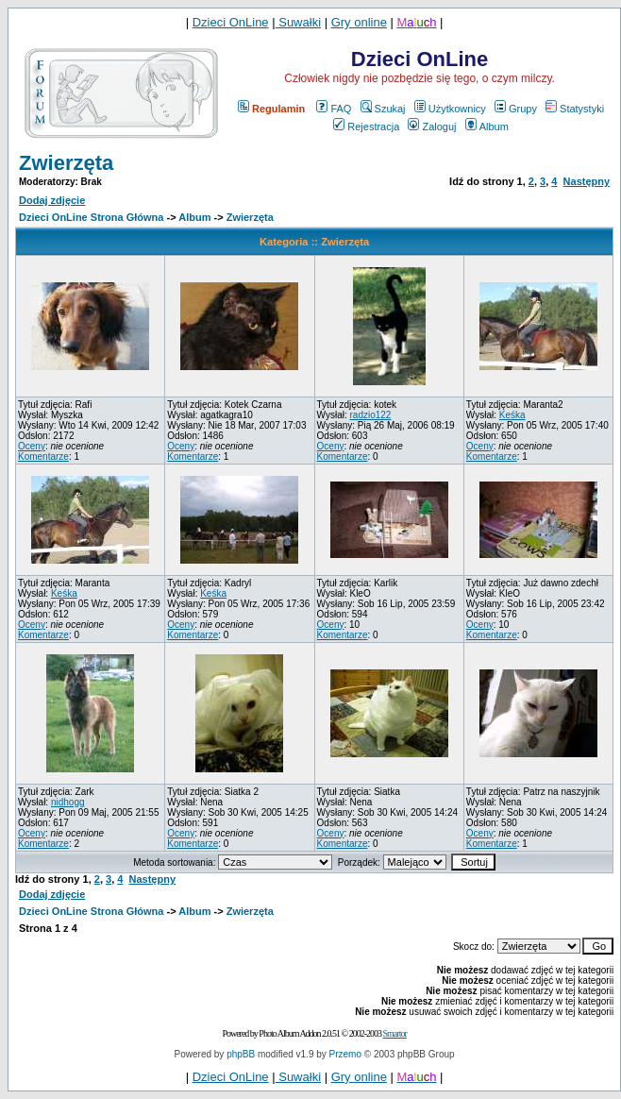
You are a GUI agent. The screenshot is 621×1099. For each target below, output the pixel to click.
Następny (587, 181)
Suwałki (298, 22)
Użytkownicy (450, 108)
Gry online (359, 22)
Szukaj (383, 108)
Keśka (512, 415)
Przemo (345, 1054)
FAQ (333, 108)
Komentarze (43, 456)
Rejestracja (366, 126)
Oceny (31, 446)
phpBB (241, 1054)
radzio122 (370, 415)
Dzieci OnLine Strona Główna (91, 217)
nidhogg (68, 802)
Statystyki (574, 108)
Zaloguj (432, 126)
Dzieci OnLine (231, 22)
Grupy (516, 108)
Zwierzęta (66, 163)
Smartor (395, 1033)
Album (487, 126)
